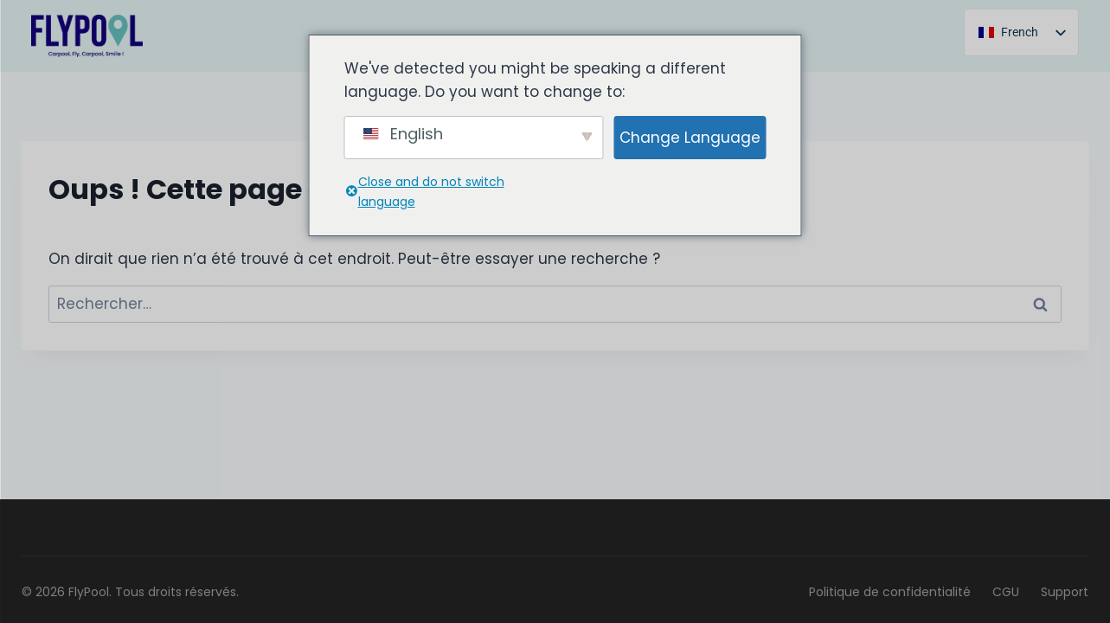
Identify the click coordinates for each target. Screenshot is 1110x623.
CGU (1005, 592)
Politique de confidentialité (890, 592)
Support (1064, 592)
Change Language (689, 137)
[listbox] (1021, 32)
